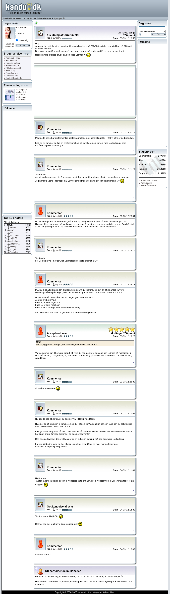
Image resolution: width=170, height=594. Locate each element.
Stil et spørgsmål (12, 68)
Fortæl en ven (11, 73)
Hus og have (29, 18)
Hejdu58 (13, 238)
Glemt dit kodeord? (9, 45)
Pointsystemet (11, 75)
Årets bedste (145, 183)
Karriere (20, 95)
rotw (12, 230)
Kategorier (21, 90)
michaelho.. (15, 235)
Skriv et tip (9, 70)
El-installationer (44, 18)
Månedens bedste (148, 180)
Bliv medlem (10, 60)
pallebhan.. (15, 241)
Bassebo (14, 252)
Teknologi (21, 100)
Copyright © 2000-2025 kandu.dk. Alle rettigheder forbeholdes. (84, 592)
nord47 (58, 38)
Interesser (16, 18)
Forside (6, 18)
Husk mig (23, 40)
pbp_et (13, 249)
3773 (12, 233)
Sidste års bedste (147, 185)
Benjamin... (15, 244)
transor (13, 227)
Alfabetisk (21, 92)
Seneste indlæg (12, 63)
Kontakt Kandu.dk (13, 78)
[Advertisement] (107, 8)
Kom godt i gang (12, 58)
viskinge (13, 246)
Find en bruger (11, 65)
